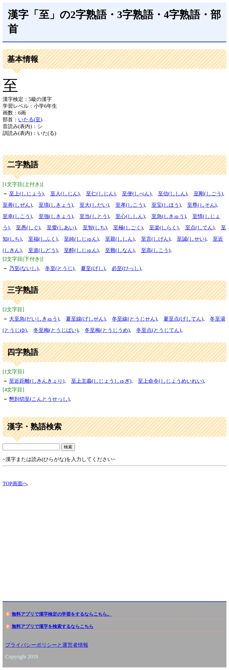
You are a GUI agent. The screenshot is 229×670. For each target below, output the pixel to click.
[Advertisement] (114, 538)
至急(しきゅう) (168, 216)
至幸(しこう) (17, 216)
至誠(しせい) (191, 239)
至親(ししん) (120, 239)
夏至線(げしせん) (86, 319)
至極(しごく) (128, 227)
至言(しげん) (156, 239)
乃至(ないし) (24, 268)
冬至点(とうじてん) (158, 330)
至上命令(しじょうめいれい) (171, 381)
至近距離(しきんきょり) (37, 381)
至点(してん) (200, 227)
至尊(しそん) (202, 205)
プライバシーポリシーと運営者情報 (46, 645)
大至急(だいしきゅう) (34, 319)
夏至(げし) (93, 268)
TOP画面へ (15, 483)
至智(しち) (95, 227)
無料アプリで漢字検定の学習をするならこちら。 (62, 614)
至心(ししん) (130, 216)
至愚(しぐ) (28, 227)
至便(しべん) (136, 193)
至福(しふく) (43, 239)
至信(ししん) (172, 193)
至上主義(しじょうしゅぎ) (101, 381)
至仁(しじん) (100, 193)
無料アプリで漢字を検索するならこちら (52, 626)
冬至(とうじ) (60, 268)
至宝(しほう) (166, 205)
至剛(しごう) (208, 193)
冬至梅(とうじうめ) (107, 330)
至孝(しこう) (130, 205)
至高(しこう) (156, 250)
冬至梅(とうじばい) (55, 330)
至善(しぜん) (17, 205)
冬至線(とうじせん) (134, 319)
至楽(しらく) (164, 227)
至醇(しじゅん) (81, 250)
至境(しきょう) (56, 205)
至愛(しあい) (61, 227)
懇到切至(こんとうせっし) (39, 399)
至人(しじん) (65, 193)
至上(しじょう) (26, 193)
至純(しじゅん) (81, 239)
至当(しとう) (94, 216)
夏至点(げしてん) (183, 319)
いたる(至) (30, 119)
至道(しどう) (43, 250)
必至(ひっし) (126, 268)
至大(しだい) (94, 205)
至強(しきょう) (56, 216)
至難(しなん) (120, 250)
